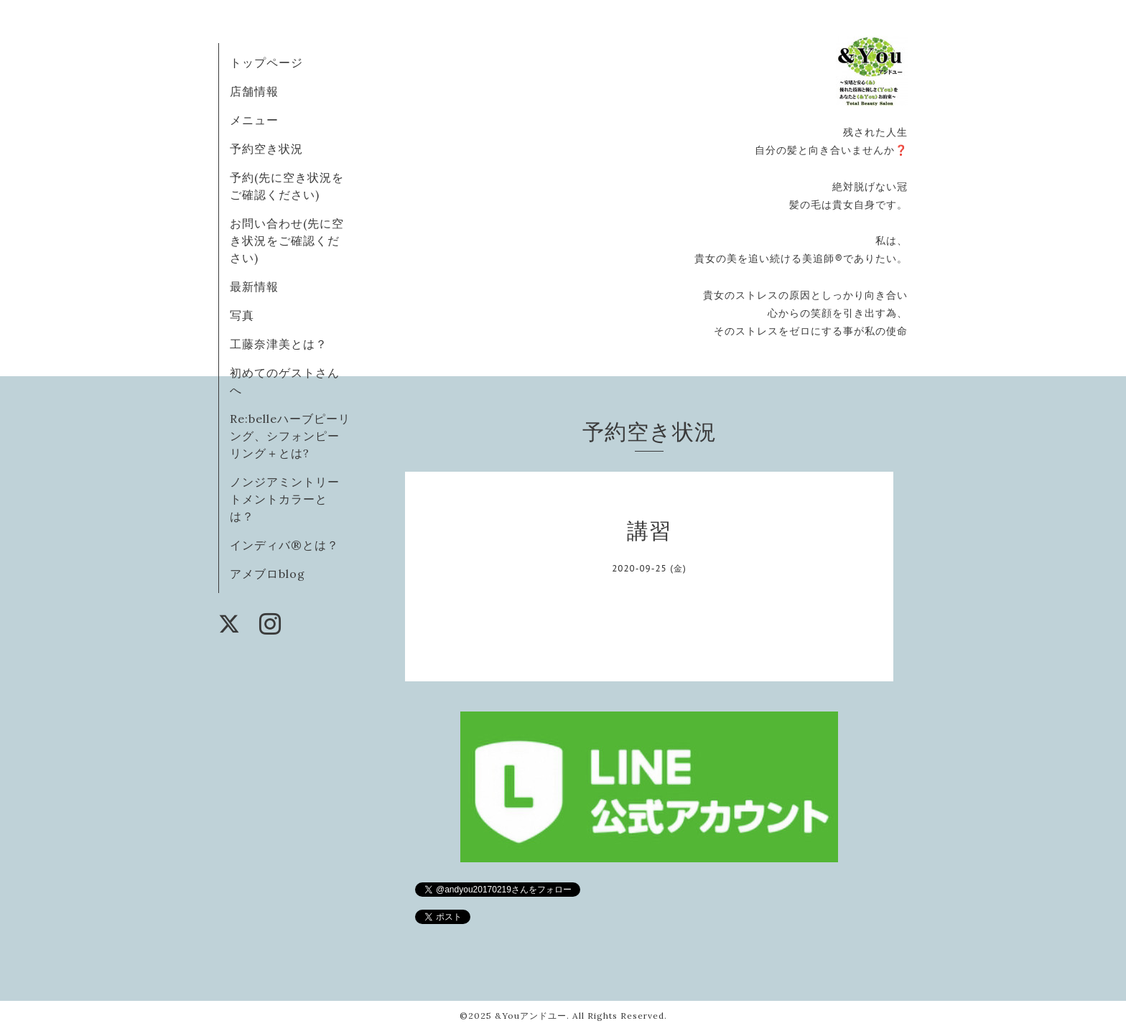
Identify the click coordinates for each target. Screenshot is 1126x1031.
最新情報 (254, 286)
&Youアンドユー (531, 1015)
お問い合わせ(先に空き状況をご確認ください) (287, 240)
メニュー (254, 120)
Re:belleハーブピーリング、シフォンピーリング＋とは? (290, 435)
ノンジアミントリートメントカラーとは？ (285, 499)
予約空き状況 (266, 148)
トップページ (266, 62)
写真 (242, 315)
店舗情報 (254, 91)
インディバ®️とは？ (284, 545)
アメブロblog (267, 573)
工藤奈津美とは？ (278, 344)
